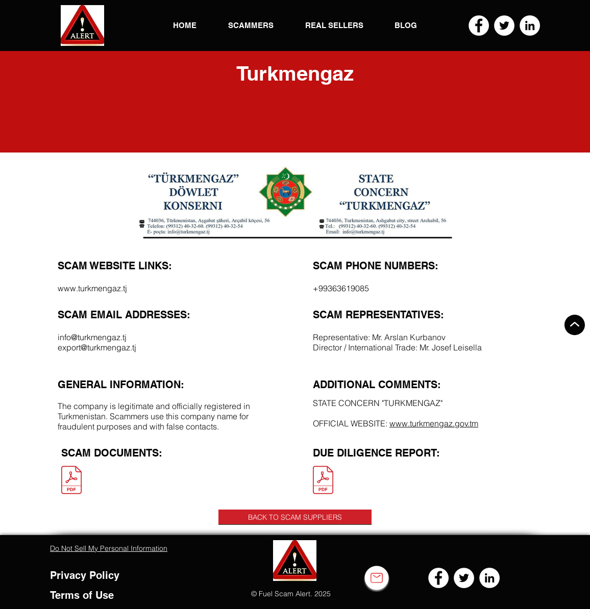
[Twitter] (504, 25)
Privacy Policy (84, 575)
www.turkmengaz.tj (92, 288)
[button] (82, 25)
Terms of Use (82, 595)
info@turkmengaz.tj (92, 337)
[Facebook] (479, 25)
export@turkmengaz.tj (97, 347)
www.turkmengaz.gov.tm (433, 423)
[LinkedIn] (530, 25)
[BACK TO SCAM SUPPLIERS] (295, 517)
